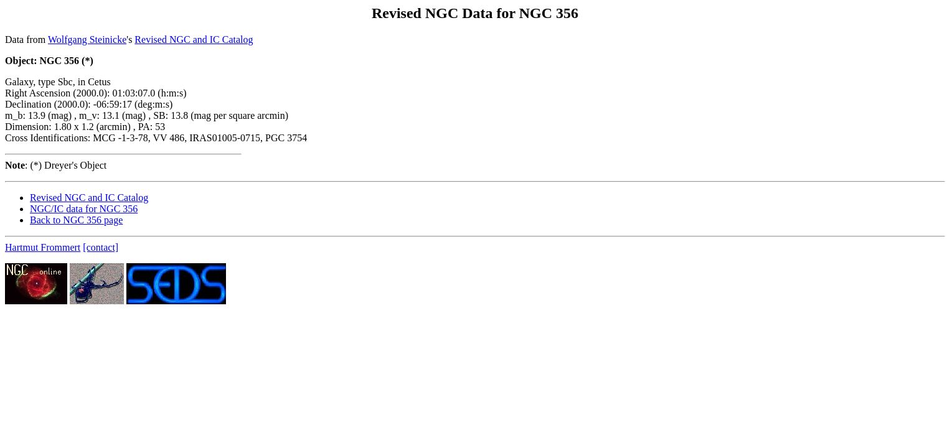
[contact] (100, 247)
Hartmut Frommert (42, 247)
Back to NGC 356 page (76, 220)
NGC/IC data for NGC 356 (84, 208)
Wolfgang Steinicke (87, 39)
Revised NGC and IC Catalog (193, 39)
